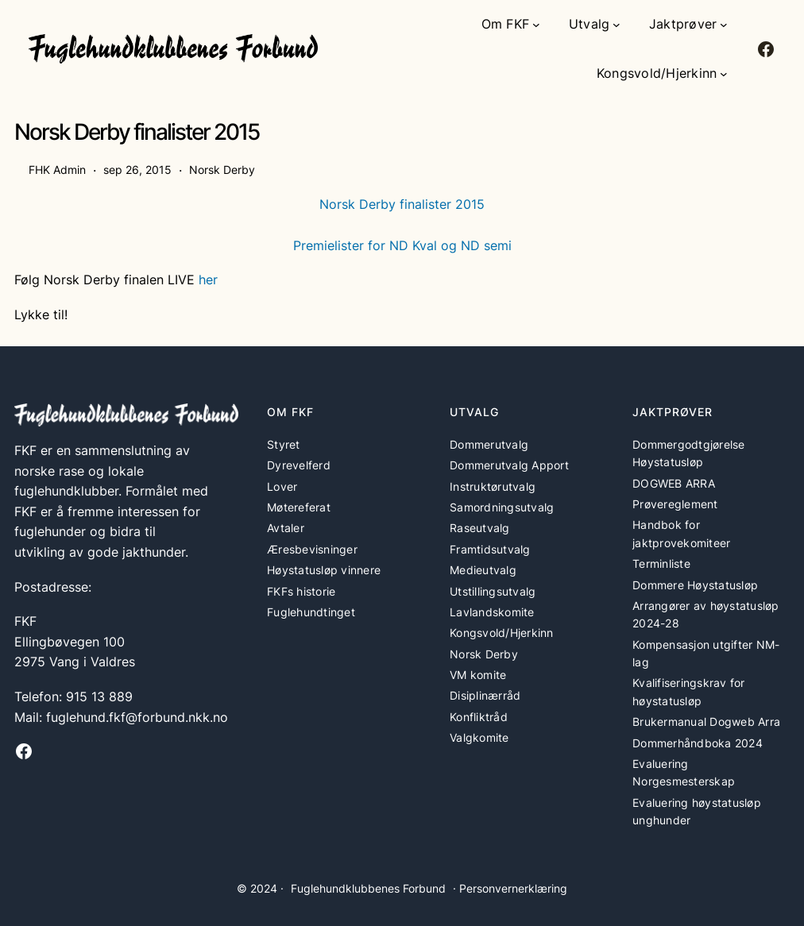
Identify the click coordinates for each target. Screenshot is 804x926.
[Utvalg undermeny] (616, 25)
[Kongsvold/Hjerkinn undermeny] (724, 74)
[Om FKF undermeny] (536, 25)
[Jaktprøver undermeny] (724, 25)
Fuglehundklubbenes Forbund (368, 888)
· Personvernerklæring (510, 888)
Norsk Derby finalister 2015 (402, 204)
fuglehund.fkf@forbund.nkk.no (137, 717)
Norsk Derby (222, 169)
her (208, 279)
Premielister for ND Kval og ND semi (402, 245)
